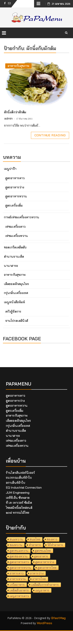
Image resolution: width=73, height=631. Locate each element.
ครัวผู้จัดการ (13, 311)
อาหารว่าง (37, 573)
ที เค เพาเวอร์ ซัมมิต (19, 502)
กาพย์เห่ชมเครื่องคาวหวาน (21, 217)
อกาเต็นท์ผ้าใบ (15, 482)
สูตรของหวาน (19, 556)
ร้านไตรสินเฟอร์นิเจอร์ (20, 473)
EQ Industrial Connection (24, 487)
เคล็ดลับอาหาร (19, 590)
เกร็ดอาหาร (17, 585)
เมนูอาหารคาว (19, 596)
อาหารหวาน (18, 579)
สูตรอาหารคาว (15, 178)
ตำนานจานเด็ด (14, 256)
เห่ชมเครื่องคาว (15, 226)
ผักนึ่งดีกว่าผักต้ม (15, 112)
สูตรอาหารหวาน (16, 196)
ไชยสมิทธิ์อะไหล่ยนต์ (19, 508)
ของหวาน (16, 545)
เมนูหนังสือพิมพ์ (14, 302)
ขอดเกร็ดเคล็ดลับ (15, 247)
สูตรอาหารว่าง (14, 187)
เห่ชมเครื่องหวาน (16, 236)
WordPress (44, 623)
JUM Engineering (18, 492)
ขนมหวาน (16, 539)
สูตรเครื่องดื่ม (14, 205)
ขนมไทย (35, 539)
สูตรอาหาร (41, 556)
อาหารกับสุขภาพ (18, 66)
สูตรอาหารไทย (47, 568)
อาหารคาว (17, 573)
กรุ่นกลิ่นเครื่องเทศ (16, 293)
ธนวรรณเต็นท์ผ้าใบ (19, 477)
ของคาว (52, 539)
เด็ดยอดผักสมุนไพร (16, 284)
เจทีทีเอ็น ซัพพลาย (18, 498)
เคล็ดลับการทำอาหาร (45, 585)
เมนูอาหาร (42, 590)
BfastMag (58, 618)
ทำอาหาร (35, 545)
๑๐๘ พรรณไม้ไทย (17, 512)
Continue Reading (50, 135)
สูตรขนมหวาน (19, 551)
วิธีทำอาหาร (55, 545)
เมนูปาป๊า (10, 169)
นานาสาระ (11, 266)
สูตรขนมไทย (43, 551)
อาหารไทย (39, 579)
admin (8, 118)
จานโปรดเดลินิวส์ (16, 321)
